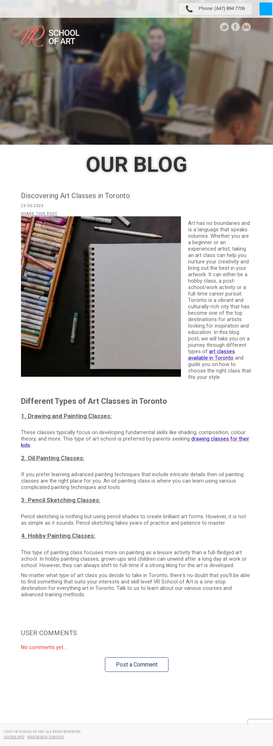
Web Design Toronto (45, 737)
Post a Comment (136, 664)
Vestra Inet (14, 737)
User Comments (49, 633)
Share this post (39, 213)
